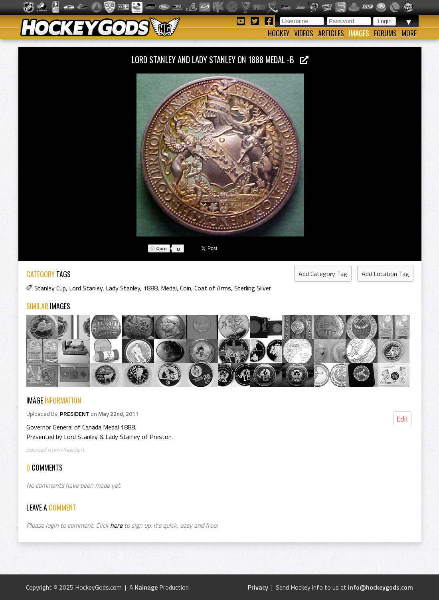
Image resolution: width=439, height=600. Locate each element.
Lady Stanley (123, 288)
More (409, 33)
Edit (402, 418)
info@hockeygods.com (380, 587)
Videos (303, 33)
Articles (331, 33)
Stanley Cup (50, 288)
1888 (150, 288)
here (116, 525)
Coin (185, 288)
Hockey (278, 33)
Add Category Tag (323, 273)
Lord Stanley (86, 288)
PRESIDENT (74, 413)
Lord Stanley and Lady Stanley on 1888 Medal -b (220, 59)
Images (359, 33)
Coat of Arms (212, 288)
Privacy (258, 587)
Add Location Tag (385, 273)
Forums (385, 33)
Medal (169, 288)
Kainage (146, 587)
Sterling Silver (252, 288)
